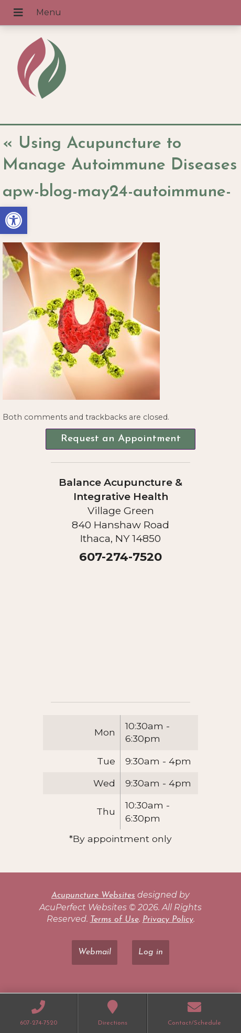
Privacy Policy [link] (168, 919)
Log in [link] (150, 952)
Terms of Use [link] (114, 919)
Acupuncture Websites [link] (93, 895)
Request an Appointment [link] (121, 439)
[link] (13, 220)
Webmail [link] (94, 952)
